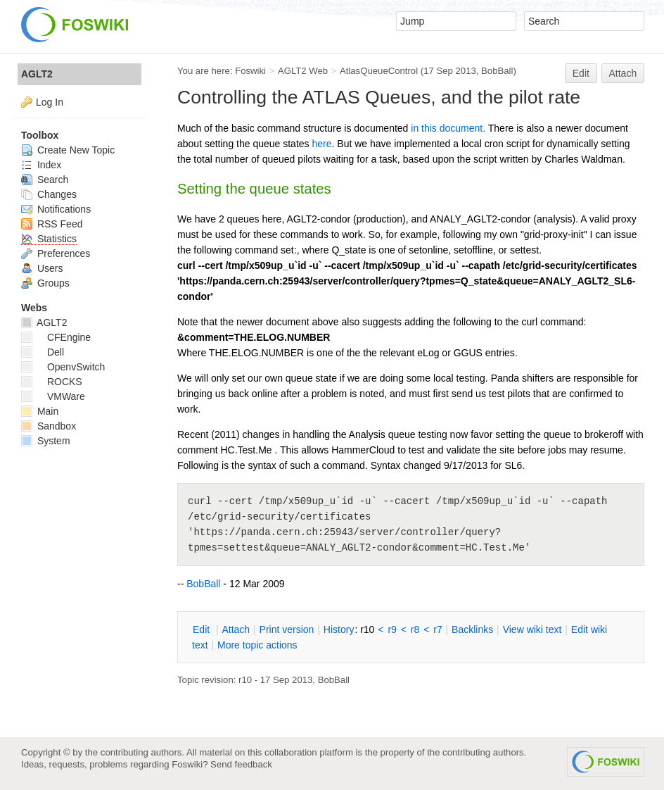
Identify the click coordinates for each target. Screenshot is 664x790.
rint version (287, 629)
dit (202, 629)
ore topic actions (257, 645)
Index (41, 164)
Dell (42, 352)
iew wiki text (532, 629)
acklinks (472, 629)
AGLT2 (37, 74)
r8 (415, 629)
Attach (623, 73)
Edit (581, 73)
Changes (49, 194)
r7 (437, 629)
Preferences (55, 253)
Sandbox (48, 426)
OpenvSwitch (63, 366)
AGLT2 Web (303, 70)
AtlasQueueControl (379, 70)
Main (39, 411)
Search (44, 179)
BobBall (497, 70)
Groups (45, 283)
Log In (49, 102)
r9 (392, 629)
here (321, 143)
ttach (236, 629)
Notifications (56, 209)
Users (42, 268)
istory (339, 629)
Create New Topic (68, 150)
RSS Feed (51, 224)
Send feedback (241, 764)
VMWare (53, 396)
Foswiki (250, 70)
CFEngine (56, 337)
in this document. (448, 128)
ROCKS (51, 381)
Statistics (49, 238)
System (45, 440)
